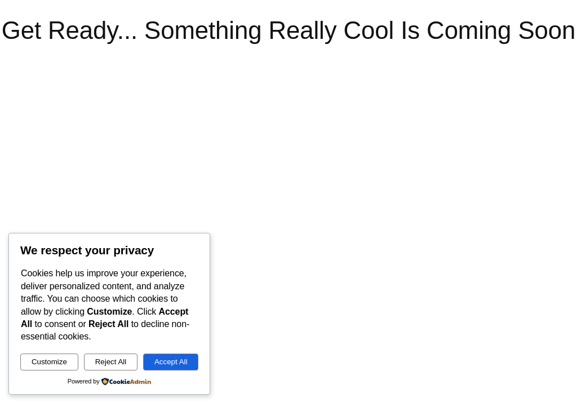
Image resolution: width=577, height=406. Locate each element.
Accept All (171, 362)
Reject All (111, 362)
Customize (49, 362)
